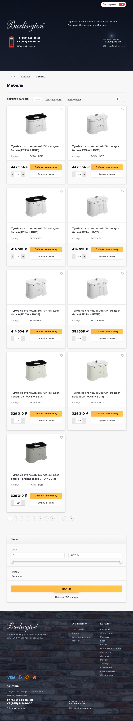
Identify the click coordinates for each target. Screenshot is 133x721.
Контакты (76, 641)
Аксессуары (106, 663)
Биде (102, 641)
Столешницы (106, 633)
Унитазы (104, 637)
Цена (14, 549)
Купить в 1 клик (45, 174)
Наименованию (53, 99)
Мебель (104, 660)
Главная (11, 76)
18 (71, 519)
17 (65, 519)
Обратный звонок (26, 46)
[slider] (12, 561)
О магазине (78, 629)
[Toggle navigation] (11, 4)
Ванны (103, 644)
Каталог (25, 76)
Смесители (105, 652)
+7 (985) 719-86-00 (28, 41)
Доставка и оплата (81, 637)
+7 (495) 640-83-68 (28, 38)
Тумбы (15, 571)
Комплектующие (108, 671)
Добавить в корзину (45, 167)
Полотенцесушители (110, 648)
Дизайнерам (106, 675)
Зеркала (17, 576)
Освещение (106, 667)
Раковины (105, 629)
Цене (37, 99)
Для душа (104, 656)
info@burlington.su (117, 46)
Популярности (74, 99)
